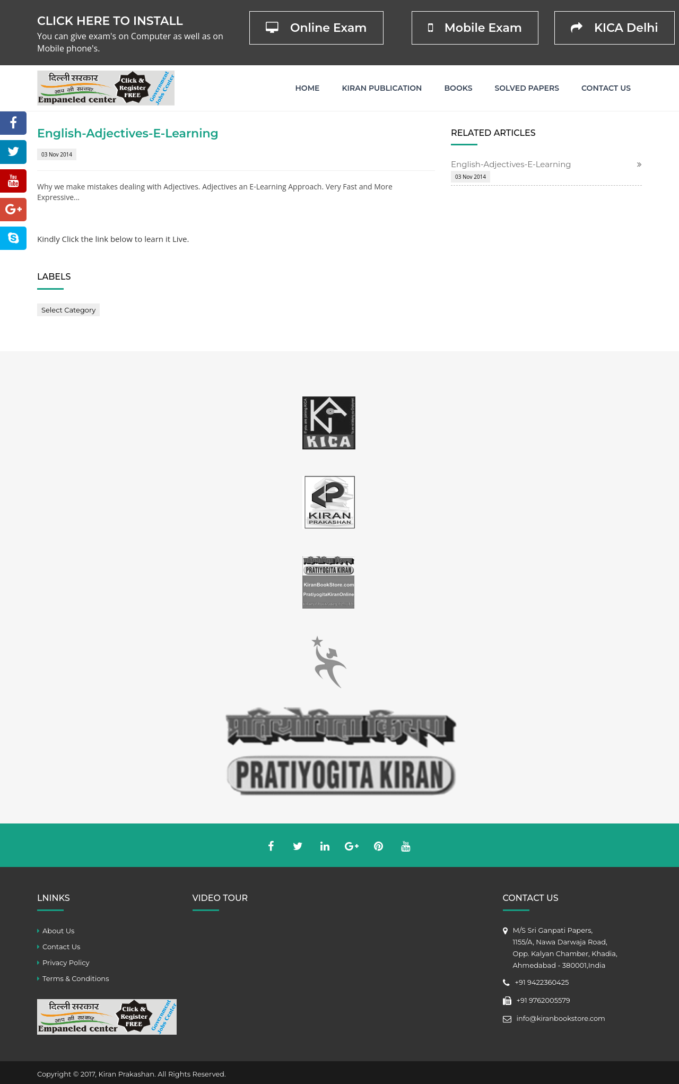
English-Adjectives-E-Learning (511, 164)
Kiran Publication (382, 88)
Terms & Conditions (75, 978)
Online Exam (316, 28)
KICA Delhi (614, 28)
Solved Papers (526, 88)
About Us (58, 930)
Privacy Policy (65, 962)
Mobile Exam (475, 28)
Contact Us (606, 88)
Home (307, 88)
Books (458, 88)
